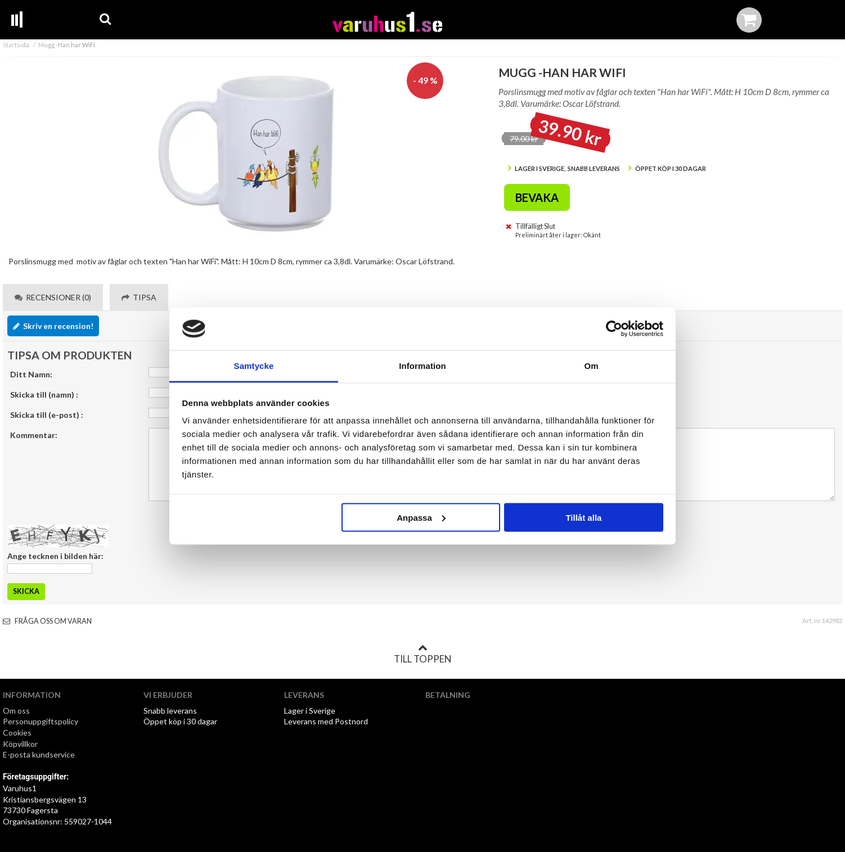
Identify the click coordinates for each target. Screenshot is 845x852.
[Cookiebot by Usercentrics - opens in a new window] (614, 329)
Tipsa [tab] (139, 297)
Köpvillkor (20, 744)
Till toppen (422, 654)
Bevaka (537, 197)
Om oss (16, 710)
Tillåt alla (583, 517)
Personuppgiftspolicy (40, 721)
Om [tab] (591, 366)
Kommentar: (33, 435)
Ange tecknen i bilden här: (55, 556)
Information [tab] (422, 366)
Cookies (17, 732)
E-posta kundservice (40, 754)
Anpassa (421, 517)
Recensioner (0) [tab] (53, 297)
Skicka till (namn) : (44, 394)
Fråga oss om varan (47, 621)
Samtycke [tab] (254, 366)
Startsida (16, 44)
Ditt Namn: (31, 374)
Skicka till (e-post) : (46, 415)
